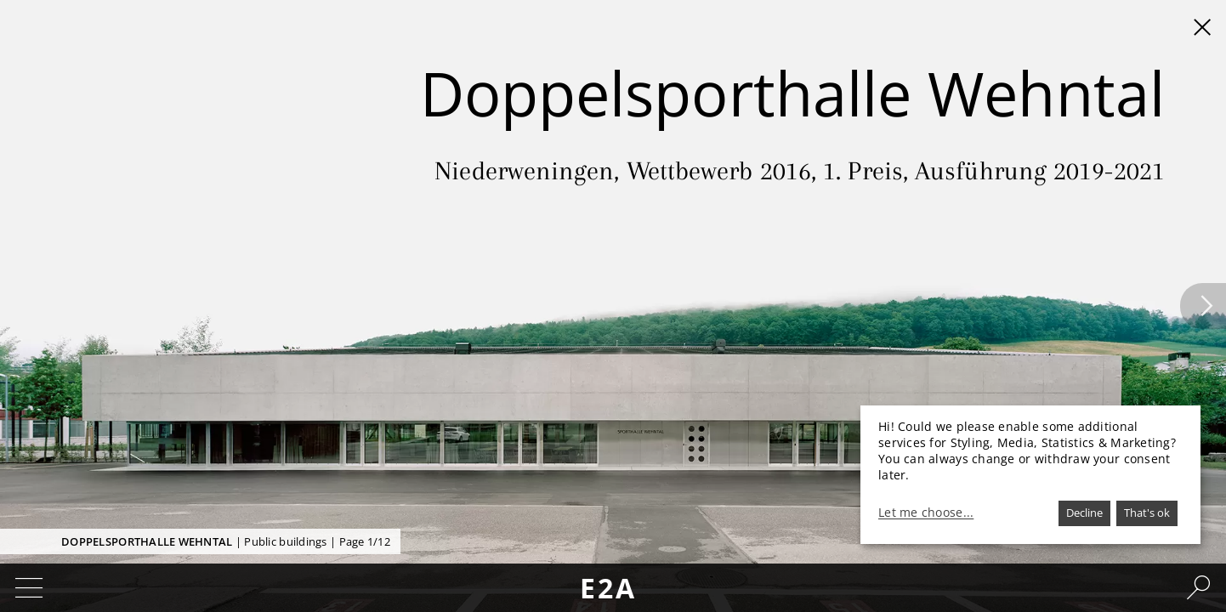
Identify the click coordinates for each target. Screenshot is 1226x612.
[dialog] (1030, 474)
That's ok (1147, 512)
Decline (1084, 512)
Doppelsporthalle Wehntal (146, 541)
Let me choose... (925, 512)
